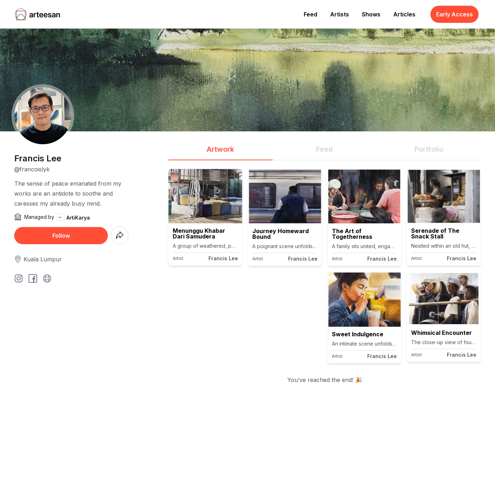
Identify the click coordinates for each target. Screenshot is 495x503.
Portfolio (428, 149)
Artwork (220, 149)
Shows (371, 14)
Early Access (454, 14)
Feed (310, 14)
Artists (339, 14)
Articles (404, 14)
